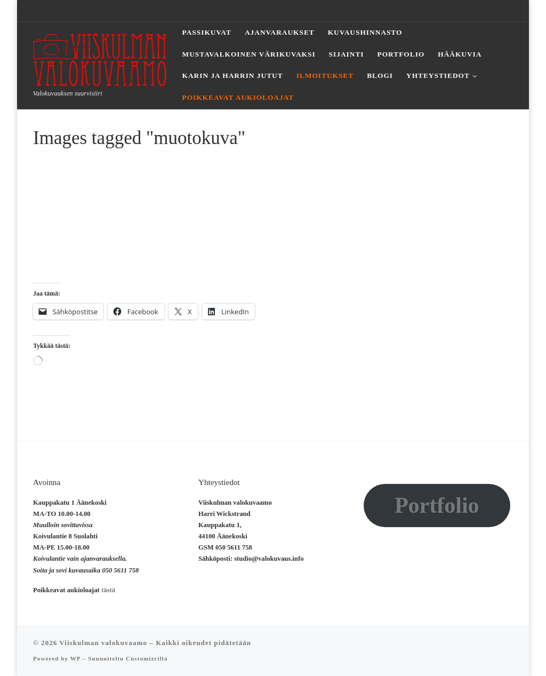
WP (75, 658)
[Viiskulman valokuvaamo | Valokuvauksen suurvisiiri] (99, 58)
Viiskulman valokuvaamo (103, 643)
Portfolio (437, 505)
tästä (108, 590)
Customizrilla (146, 658)
